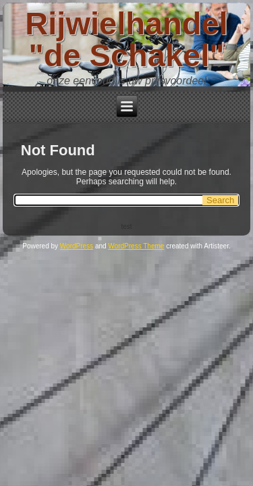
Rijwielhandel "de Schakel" (126, 39)
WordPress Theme (136, 246)
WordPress (76, 246)
